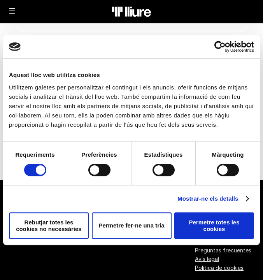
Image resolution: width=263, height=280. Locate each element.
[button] (12, 11)
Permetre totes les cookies (214, 225)
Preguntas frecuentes (223, 250)
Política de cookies (219, 267)
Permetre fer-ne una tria (131, 225)
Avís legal (207, 259)
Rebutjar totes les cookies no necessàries (48, 225)
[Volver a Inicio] (131, 12)
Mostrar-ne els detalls (207, 198)
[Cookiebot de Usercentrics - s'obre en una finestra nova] (220, 46)
